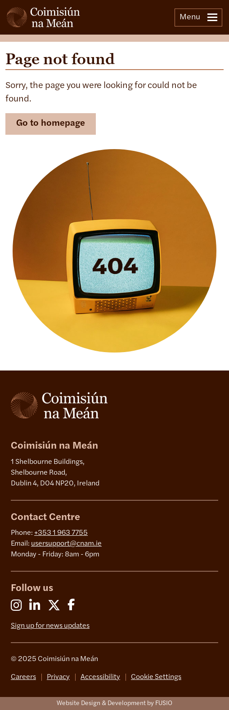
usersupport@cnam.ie (66, 543)
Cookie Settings (156, 677)
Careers (23, 677)
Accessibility (100, 677)
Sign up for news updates (50, 626)
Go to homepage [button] (50, 123)
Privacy (58, 677)
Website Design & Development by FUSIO (114, 703)
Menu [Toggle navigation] (198, 17)
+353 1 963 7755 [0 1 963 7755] (61, 533)
